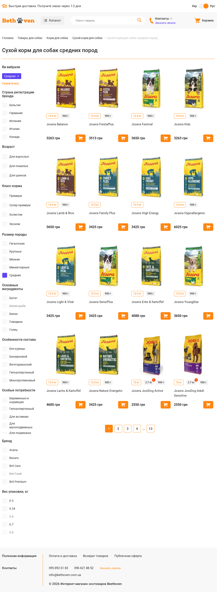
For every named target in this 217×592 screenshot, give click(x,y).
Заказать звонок (165, 22)
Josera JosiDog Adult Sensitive (189, 393)
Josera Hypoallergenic (189, 213)
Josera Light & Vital (60, 302)
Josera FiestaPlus (101, 124)
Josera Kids (182, 124)
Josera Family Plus (102, 213)
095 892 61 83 (58, 568)
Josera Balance (57, 124)
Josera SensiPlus (101, 302)
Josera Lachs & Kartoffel (63, 391)
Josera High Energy (145, 213)
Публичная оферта (128, 556)
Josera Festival (142, 124)
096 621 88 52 (83, 568)
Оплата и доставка (63, 556)
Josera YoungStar (186, 302)
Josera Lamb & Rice (60, 213)
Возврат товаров (95, 556)
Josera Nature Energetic (106, 391)
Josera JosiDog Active (147, 391)
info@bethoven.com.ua (65, 575)
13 (151, 429)
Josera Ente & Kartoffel (147, 302)
